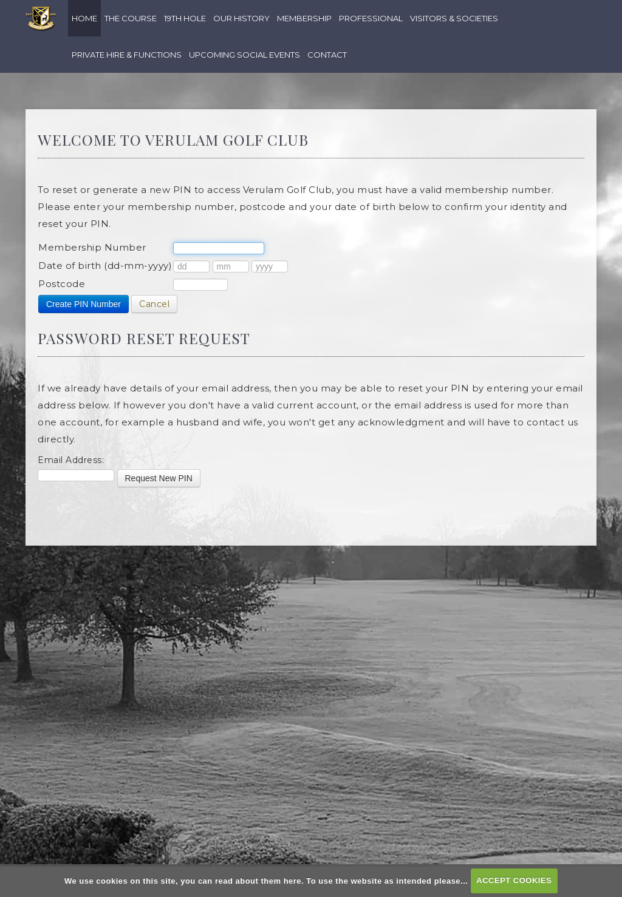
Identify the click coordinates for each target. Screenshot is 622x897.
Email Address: (71, 460)
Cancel (154, 304)
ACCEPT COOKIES (514, 880)
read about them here (258, 880)
